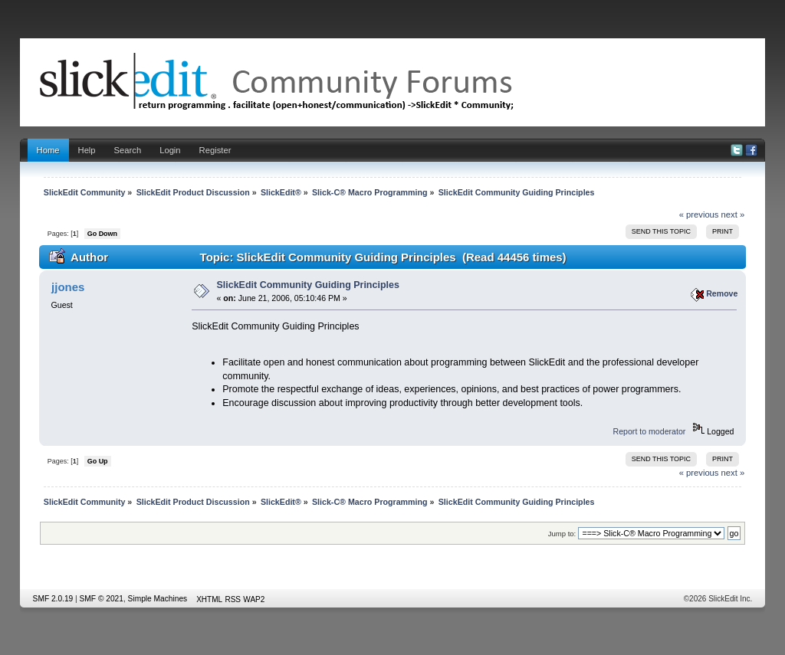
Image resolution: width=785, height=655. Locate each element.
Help (87, 150)
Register (215, 150)
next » (733, 214)
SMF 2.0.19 (53, 598)
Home (48, 150)
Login (169, 150)
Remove (721, 293)
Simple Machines (158, 598)
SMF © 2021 (101, 598)
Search (128, 150)
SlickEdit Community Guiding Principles (308, 285)
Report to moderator (649, 431)
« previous (699, 214)
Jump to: (562, 533)
